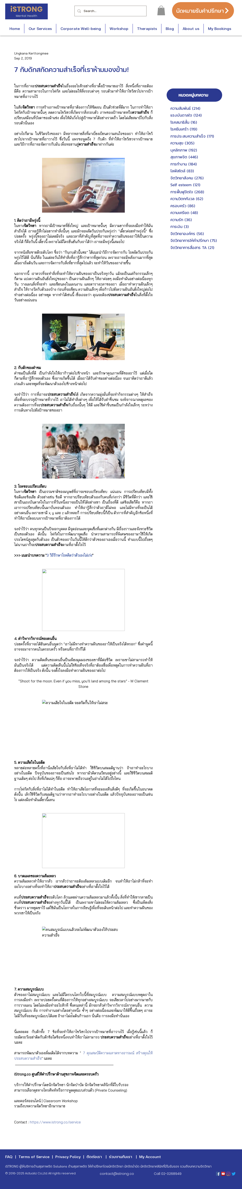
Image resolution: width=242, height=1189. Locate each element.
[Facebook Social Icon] (218, 1174)
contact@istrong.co (117, 1173)
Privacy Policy (68, 1156)
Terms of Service (33, 1156)
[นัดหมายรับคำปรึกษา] (203, 10)
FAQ (9, 1156)
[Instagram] (228, 1174)
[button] (161, 10)
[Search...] (110, 11)
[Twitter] (234, 1174)
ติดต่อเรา (94, 1156)
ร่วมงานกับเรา (120, 1156)
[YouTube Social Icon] (223, 1174)
